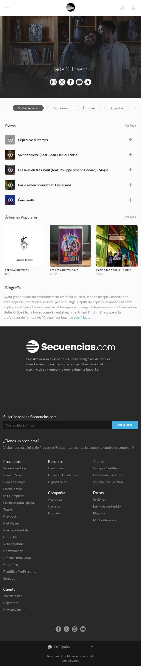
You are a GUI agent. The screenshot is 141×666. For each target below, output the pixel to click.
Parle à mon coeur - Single (113, 270)
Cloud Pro (10, 537)
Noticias (54, 513)
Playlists (99, 513)
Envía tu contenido (107, 506)
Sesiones (99, 499)
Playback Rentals (15, 530)
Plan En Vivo (12, 475)
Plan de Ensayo (14, 482)
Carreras (54, 506)
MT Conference (104, 520)
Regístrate (11, 603)
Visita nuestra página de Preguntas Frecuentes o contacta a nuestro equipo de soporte (68, 447)
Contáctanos (70, 660)
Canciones (60, 108)
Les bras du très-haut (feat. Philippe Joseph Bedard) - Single (63, 170)
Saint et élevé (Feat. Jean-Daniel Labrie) (48, 155)
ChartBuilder (13, 551)
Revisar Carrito (14, 609)
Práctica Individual (17, 558)
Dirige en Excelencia (62, 475)
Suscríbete (125, 424)
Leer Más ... (82, 317)
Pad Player (11, 523)
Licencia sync (12, 489)
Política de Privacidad (78, 656)
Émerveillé (26, 200)
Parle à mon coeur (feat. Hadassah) (44, 185)
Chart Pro (10, 564)
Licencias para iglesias (19, 502)
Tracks (8, 509)
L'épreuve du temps (33, 140)
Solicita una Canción (108, 482)
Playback (10, 516)
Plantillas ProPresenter (20, 571)
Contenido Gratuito (107, 475)
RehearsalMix (13, 544)
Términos (53, 656)
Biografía (116, 108)
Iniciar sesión (13, 596)
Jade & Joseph (70, 68)
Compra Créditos (106, 468)
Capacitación (57, 482)
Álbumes (88, 108)
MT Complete (13, 496)
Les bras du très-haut (64, 270)
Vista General (28, 108)
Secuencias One (14, 468)
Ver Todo (130, 125)
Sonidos (9, 578)
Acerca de (55, 499)
